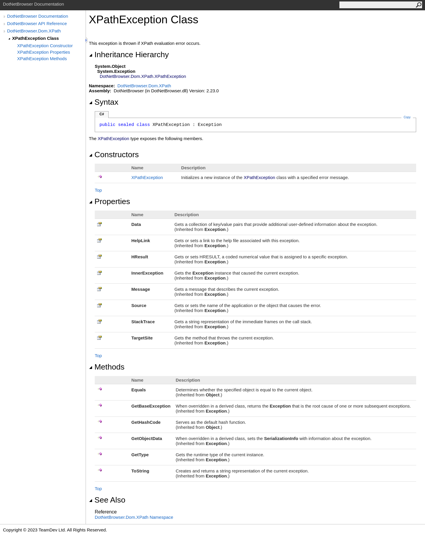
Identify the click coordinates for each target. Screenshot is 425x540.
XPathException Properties (43, 52)
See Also (107, 499)
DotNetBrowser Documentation (37, 16)
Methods (107, 366)
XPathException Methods (42, 58)
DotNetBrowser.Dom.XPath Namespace (134, 517)
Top (98, 190)
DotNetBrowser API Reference (37, 23)
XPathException (147, 177)
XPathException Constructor (45, 45)
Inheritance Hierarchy (129, 54)
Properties (109, 201)
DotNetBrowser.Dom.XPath (34, 30)
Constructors (114, 154)
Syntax (103, 102)
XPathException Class (35, 38)
